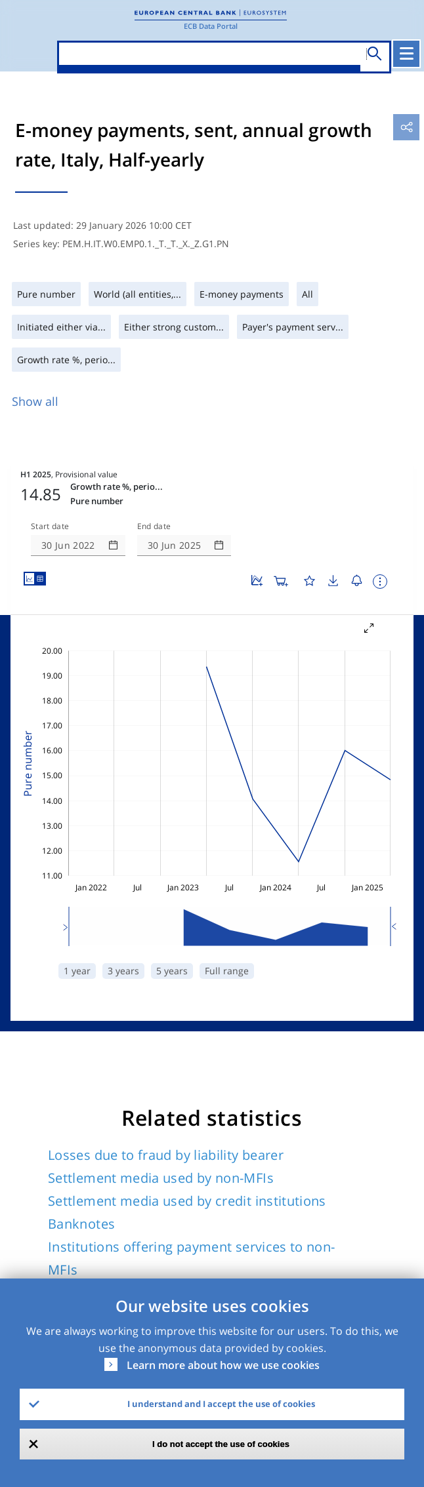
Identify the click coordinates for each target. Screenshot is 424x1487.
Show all (35, 401)
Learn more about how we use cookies (223, 1365)
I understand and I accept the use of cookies (221, 1404)
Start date (50, 484)
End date (154, 484)
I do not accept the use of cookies (220, 1444)
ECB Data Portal (211, 26)
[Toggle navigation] (407, 54)
